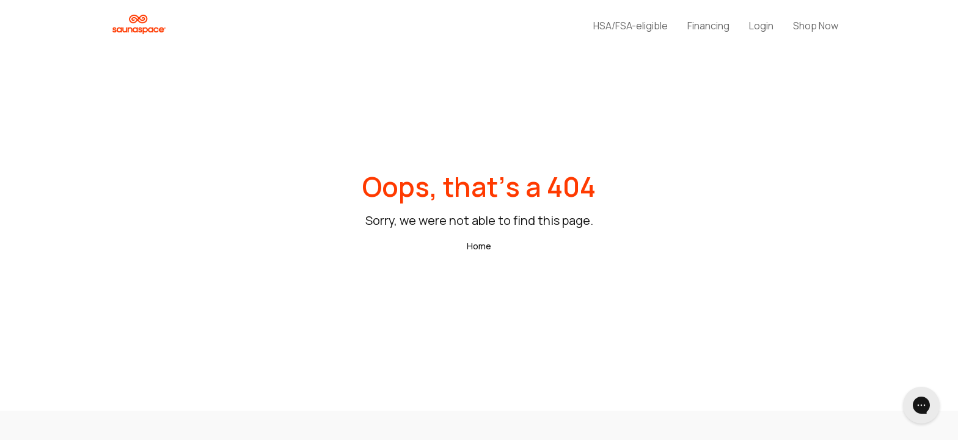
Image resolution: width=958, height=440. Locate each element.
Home (479, 246)
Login (761, 25)
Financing (708, 25)
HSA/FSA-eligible (630, 25)
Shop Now (815, 25)
